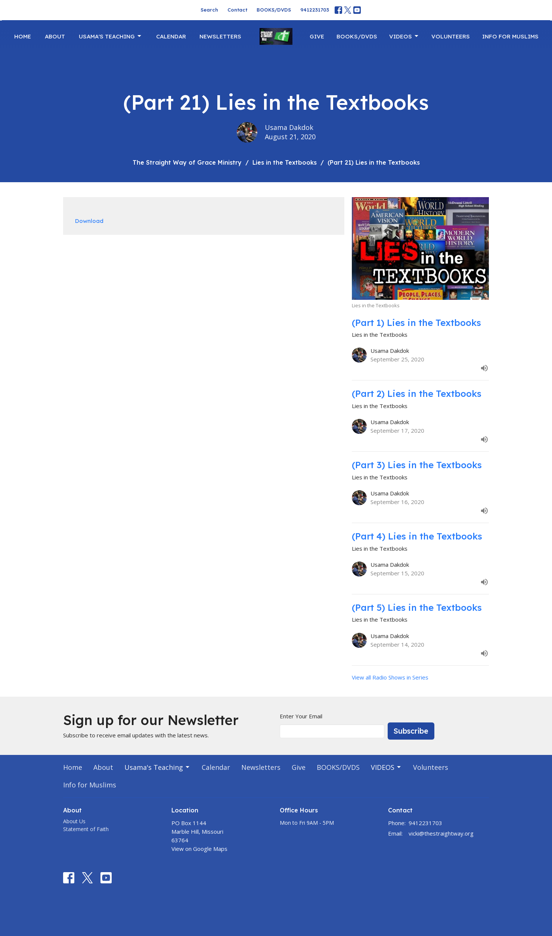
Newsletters (220, 36)
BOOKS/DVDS (274, 10)
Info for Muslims (510, 36)
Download (89, 220)
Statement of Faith (86, 829)
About (55, 36)
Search (209, 10)
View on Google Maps (199, 848)
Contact (237, 10)
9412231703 (314, 10)
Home (22, 36)
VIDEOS (404, 36)
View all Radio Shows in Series (390, 677)
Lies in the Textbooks (284, 162)
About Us (74, 821)
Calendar (171, 36)
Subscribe (411, 731)
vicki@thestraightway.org (441, 833)
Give (317, 36)
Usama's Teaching (110, 36)
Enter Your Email (301, 716)
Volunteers (450, 36)
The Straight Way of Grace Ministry (187, 162)
